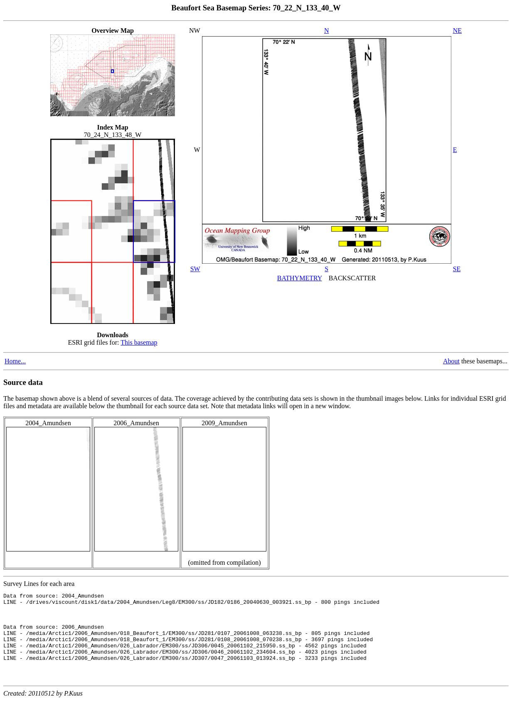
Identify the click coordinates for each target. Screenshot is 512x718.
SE (457, 268)
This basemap (139, 342)
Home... (15, 361)
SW (195, 268)
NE (457, 30)
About (451, 361)
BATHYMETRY (299, 278)
